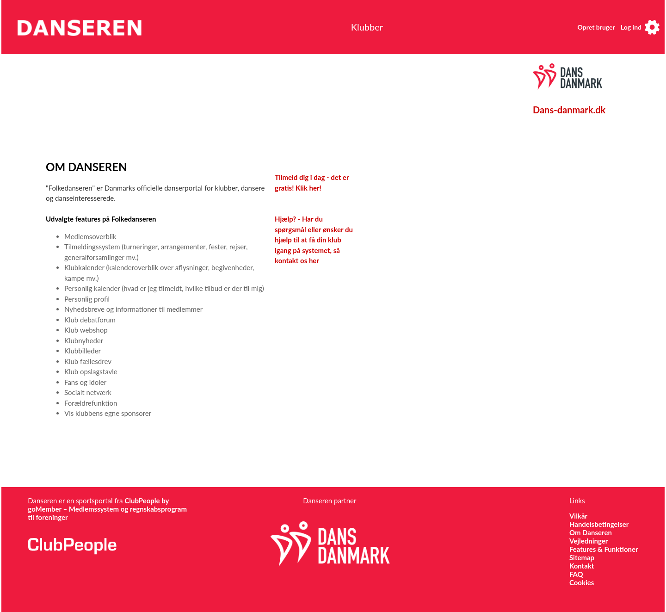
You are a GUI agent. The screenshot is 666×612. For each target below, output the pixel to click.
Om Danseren (590, 532)
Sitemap (581, 557)
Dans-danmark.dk (569, 109)
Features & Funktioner (603, 549)
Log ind (631, 27)
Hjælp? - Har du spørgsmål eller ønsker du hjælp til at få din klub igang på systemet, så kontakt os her (314, 240)
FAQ (576, 574)
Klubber (367, 26)
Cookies (581, 582)
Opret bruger (596, 27)
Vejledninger (588, 541)
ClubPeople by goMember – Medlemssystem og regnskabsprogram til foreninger (107, 508)
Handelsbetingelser (599, 524)
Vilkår (578, 516)
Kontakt (581, 566)
